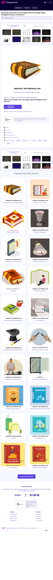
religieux (45, 140)
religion (8, 143)
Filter (35, 8)
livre (8, 140)
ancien (34, 140)
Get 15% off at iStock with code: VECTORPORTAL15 (13, 26)
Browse (27, 8)
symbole (24, 140)
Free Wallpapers (13, 514)
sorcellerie (18, 140)
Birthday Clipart (13, 520)
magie (12, 140)
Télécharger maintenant (9, 106)
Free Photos (38, 518)
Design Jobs (38, 514)
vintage (39, 140)
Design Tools (38, 516)
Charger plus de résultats (26, 476)
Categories (18, 8)
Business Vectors (14, 518)
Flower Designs (13, 516)
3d (29, 140)
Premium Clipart (39, 520)
